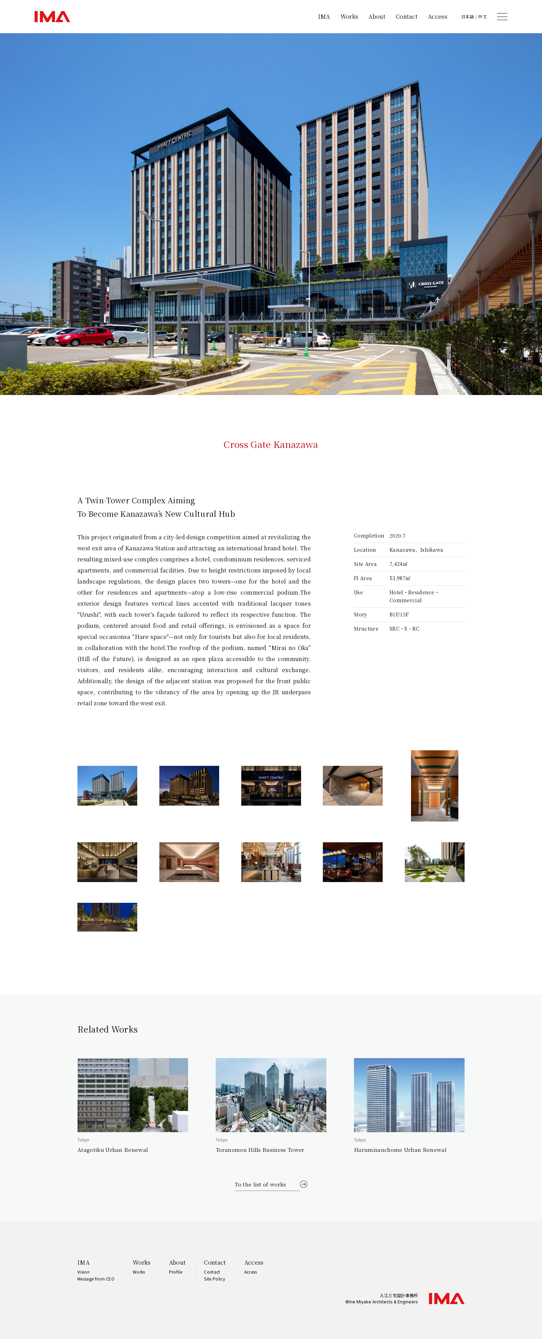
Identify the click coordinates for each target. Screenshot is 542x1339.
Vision (83, 1272)
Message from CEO (95, 1279)
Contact (407, 16)
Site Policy (214, 1279)
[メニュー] (502, 16)
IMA (324, 16)
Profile (175, 1272)
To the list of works (260, 1184)
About (376, 16)
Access (437, 16)
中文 (482, 17)
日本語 (467, 17)
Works (349, 16)
